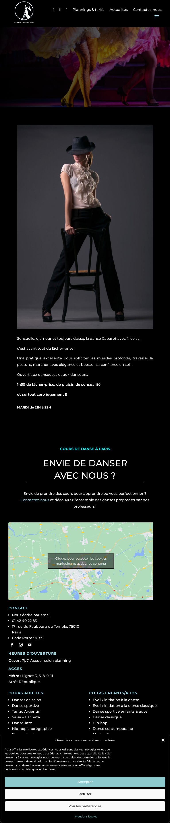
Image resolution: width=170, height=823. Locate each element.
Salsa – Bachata (26, 717)
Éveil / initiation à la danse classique (125, 706)
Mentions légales (86, 816)
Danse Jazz (22, 723)
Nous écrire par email (31, 615)
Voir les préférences (85, 806)
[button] (163, 740)
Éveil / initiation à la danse (116, 700)
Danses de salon (26, 700)
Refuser (85, 794)
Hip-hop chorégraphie (32, 729)
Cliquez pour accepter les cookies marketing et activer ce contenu (81, 561)
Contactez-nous (147, 10)
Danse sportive (25, 706)
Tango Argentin (26, 711)
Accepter (85, 782)
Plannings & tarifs (88, 10)
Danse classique (107, 717)
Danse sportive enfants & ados (120, 711)
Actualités (119, 10)
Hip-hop (100, 723)
